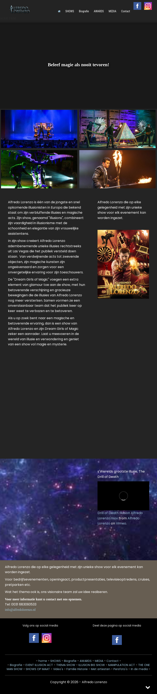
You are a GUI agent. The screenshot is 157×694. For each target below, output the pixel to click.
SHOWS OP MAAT (38, 669)
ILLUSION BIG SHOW (91, 665)
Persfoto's (120, 669)
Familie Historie (77, 669)
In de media (139, 669)
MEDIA (112, 11)
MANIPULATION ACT (121, 665)
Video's (58, 669)
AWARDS (99, 11)
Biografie (84, 11)
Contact (125, 11)
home (42, 661)
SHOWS (69, 11)
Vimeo (121, 523)
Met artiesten (100, 669)
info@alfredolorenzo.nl (20, 609)
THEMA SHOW (65, 665)
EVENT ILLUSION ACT (39, 665)
